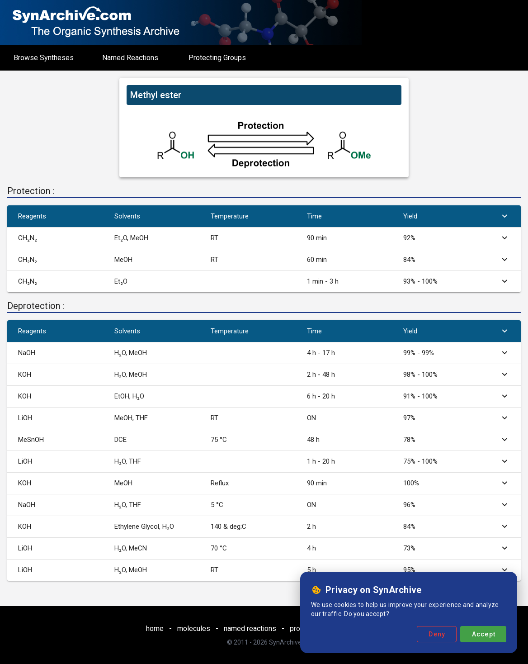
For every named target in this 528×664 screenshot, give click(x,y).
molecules (193, 628)
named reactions (250, 628)
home (155, 628)
